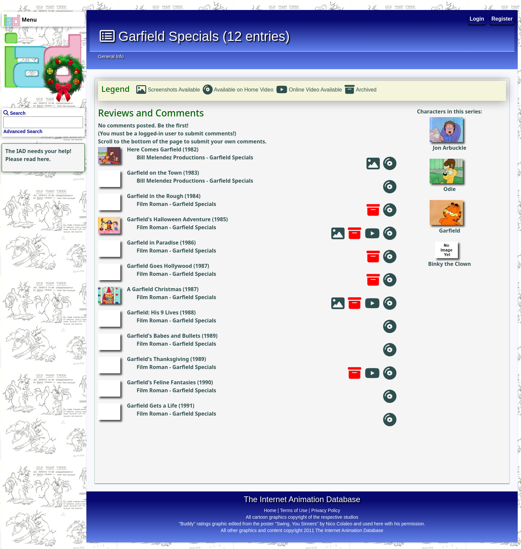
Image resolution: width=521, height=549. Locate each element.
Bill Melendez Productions (171, 157)
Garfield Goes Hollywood (159, 266)
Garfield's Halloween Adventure (169, 219)
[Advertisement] (41, 215)
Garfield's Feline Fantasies (161, 382)
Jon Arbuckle (449, 147)
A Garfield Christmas (154, 289)
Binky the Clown (449, 264)
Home (270, 510)
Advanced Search (23, 131)
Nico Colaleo (339, 523)
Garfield (449, 230)
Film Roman (152, 204)
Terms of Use (293, 510)
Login (477, 19)
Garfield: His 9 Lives (152, 312)
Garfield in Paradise (153, 242)
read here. (37, 159)
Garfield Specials (231, 157)
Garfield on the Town (154, 172)
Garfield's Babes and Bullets (163, 335)
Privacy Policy (325, 510)
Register (502, 19)
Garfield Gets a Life (152, 405)
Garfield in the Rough (155, 196)
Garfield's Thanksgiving (158, 359)
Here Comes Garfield (154, 149)
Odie (449, 189)
